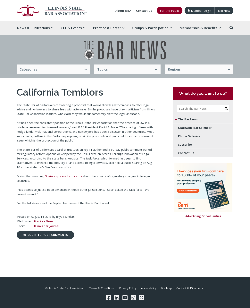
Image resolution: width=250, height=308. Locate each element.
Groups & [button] (152, 28)
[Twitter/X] (142, 298)
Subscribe (185, 144)
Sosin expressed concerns (63, 176)
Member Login (199, 11)
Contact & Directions (189, 288)
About (123, 11)
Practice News (43, 221)
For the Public (169, 11)
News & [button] (35, 28)
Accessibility (148, 288)
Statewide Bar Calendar (195, 128)
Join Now (224, 11)
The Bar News (188, 119)
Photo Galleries (189, 136)
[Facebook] (108, 298)
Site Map (166, 288)
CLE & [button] (73, 28)
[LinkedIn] (117, 298)
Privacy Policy (127, 288)
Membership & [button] (200, 28)
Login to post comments (45, 235)
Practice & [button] (108, 28)
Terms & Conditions (101, 288)
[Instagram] (133, 298)
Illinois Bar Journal (46, 226)
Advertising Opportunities (203, 216)
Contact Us (144, 11)
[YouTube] (125, 298)
